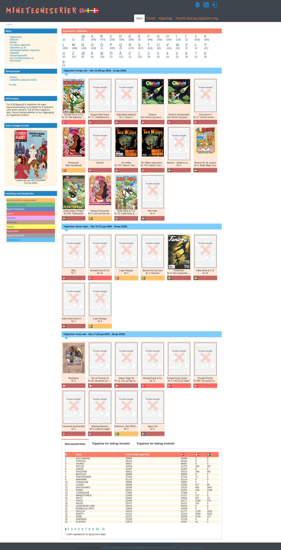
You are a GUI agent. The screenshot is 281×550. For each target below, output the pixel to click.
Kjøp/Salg (165, 18)
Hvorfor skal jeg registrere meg (197, 18)
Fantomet (129, 547)
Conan (104, 547)
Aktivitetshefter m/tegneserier (22, 200)
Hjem (139, 18)
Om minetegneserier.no (22, 58)
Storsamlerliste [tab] (75, 444)
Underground (13, 240)
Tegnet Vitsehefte (15, 235)
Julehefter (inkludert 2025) (23, 79)
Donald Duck (115, 547)
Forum (150, 18)
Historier (14, 39)
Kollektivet (140, 547)
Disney (13, 77)
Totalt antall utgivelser (138, 454)
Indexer (10, 226)
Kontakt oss (197, 547)
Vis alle (12, 84)
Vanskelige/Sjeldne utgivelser (25, 50)
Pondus (160, 547)
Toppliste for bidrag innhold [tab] (155, 443)
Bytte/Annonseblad (16, 204)
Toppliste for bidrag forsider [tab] (111, 443)
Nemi (152, 547)
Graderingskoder (18, 55)
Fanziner (11, 218)
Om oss (186, 547)
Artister (13, 42)
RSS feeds (15, 60)
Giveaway (12, 222)
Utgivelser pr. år (18, 47)
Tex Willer (171, 547)
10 (97, 529)
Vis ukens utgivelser (20, 45)
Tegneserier (16, 37)
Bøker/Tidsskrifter (16, 209)
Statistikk (14, 52)
